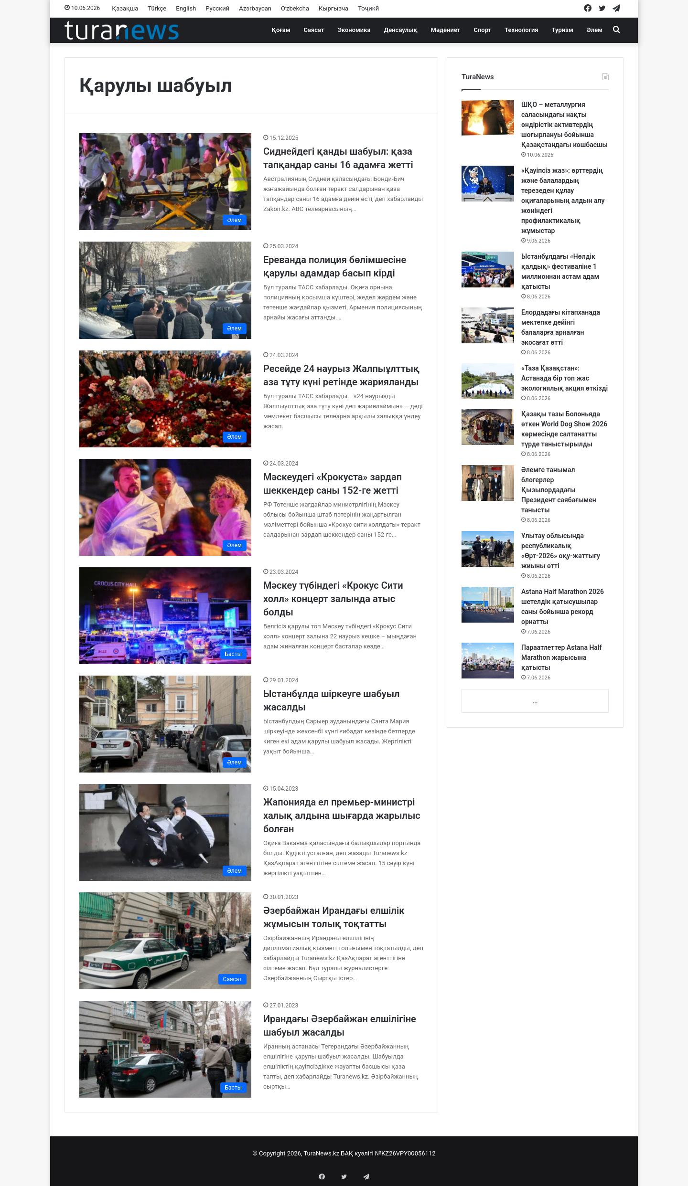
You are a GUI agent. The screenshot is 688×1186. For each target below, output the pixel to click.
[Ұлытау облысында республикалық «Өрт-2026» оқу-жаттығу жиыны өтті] (488, 549)
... (535, 701)
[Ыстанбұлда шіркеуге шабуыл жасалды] (165, 724)
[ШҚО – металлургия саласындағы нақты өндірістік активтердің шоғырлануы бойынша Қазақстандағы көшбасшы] (488, 118)
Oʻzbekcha (295, 8)
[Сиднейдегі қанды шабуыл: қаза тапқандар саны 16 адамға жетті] (165, 181)
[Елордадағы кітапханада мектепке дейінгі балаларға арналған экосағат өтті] (488, 325)
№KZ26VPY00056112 (405, 1153)
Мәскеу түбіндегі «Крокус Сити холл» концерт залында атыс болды (333, 599)
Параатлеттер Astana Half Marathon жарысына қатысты (561, 657)
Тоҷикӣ (368, 8)
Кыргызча (333, 8)
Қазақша (125, 8)
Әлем (594, 29)
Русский (217, 8)
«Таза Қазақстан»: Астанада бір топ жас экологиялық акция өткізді (564, 378)
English (186, 8)
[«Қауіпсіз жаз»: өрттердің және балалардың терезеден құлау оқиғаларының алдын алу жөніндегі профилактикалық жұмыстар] (488, 183)
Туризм (562, 29)
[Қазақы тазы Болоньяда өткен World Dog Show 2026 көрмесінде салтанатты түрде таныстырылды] (488, 427)
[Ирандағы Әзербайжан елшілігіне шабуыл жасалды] (165, 1049)
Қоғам (281, 29)
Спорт (482, 29)
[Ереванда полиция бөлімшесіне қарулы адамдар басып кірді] (165, 290)
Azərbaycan (255, 8)
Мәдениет (446, 29)
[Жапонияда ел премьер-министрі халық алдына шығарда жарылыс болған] (165, 832)
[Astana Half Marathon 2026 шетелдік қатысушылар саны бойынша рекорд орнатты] (488, 605)
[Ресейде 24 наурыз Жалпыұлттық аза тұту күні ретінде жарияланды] (165, 398)
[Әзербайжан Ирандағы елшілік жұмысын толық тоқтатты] (165, 940)
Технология (521, 29)
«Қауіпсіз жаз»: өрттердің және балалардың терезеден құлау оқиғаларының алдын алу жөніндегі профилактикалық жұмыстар (562, 200)
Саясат (314, 29)
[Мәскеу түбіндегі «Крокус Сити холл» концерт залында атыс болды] (165, 615)
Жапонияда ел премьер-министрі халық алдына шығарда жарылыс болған (341, 815)
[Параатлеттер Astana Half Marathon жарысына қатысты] (488, 660)
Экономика (353, 29)
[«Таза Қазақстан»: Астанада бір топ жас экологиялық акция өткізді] (488, 381)
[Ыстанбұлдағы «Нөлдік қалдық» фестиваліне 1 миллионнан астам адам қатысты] (488, 269)
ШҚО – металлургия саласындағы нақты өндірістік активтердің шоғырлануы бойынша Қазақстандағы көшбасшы (564, 124)
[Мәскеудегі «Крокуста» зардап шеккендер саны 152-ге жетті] (165, 507)
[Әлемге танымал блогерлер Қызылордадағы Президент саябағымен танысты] (488, 483)
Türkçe (157, 8)
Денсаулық (401, 29)
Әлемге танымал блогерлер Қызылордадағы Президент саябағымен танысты (558, 490)
